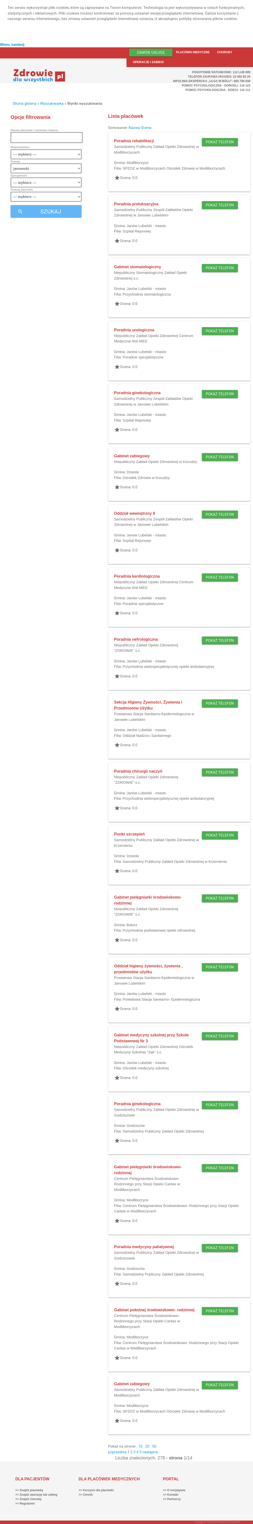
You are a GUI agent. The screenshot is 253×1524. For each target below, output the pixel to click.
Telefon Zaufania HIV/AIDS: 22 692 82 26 (219, 76)
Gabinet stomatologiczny (137, 267)
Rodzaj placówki (22, 189)
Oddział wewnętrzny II (134, 513)
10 (140, 1446)
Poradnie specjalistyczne (143, 357)
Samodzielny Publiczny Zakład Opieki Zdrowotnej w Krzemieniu (175, 861)
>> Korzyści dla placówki (96, 1490)
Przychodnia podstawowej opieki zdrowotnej (159, 930)
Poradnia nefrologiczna (136, 639)
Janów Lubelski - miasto (146, 226)
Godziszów (135, 1125)
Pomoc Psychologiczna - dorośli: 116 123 (216, 85)
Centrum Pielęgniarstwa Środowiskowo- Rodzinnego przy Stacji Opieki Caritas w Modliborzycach (147, 1184)
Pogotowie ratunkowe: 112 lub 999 (221, 72)
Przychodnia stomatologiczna (147, 294)
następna (150, 1452)
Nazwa (134, 127)
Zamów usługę (151, 52)
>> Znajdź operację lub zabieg (36, 1494)
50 (154, 1446)
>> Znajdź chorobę (28, 1499)
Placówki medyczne (193, 52)
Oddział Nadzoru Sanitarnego (147, 735)
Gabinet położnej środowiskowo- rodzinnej (154, 1310)
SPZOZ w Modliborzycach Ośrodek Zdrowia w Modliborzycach (174, 168)
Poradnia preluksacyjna (136, 204)
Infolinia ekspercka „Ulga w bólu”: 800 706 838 (211, 81)
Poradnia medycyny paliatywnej (144, 1247)
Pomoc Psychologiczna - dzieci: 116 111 (218, 90)
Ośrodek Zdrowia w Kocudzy (146, 478)
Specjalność (19, 175)
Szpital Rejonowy (137, 231)
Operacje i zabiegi (148, 62)
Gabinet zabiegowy (132, 456)
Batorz (131, 925)
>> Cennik (86, 1494)
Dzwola (132, 472)
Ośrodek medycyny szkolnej (146, 1068)
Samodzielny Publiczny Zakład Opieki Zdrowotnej (163, 1131)
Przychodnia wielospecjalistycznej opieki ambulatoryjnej (168, 666)
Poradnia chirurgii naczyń (138, 771)
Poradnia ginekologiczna (137, 393)
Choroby (224, 52)
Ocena (146, 127)
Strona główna (24, 103)
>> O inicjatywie (174, 1490)
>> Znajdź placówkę (29, 1490)
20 (147, 1446)
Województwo (20, 147)
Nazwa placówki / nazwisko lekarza (34, 130)
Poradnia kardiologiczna (137, 576)
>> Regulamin (25, 1503)
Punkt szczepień (129, 834)
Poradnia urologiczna (134, 330)
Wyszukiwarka (51, 103)
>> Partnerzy (172, 1499)
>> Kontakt (170, 1494)
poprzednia (117, 1452)
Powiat (15, 161)
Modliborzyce (137, 162)
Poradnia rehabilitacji (134, 141)
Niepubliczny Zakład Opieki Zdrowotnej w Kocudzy (155, 462)
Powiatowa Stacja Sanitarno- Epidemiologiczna (161, 999)
